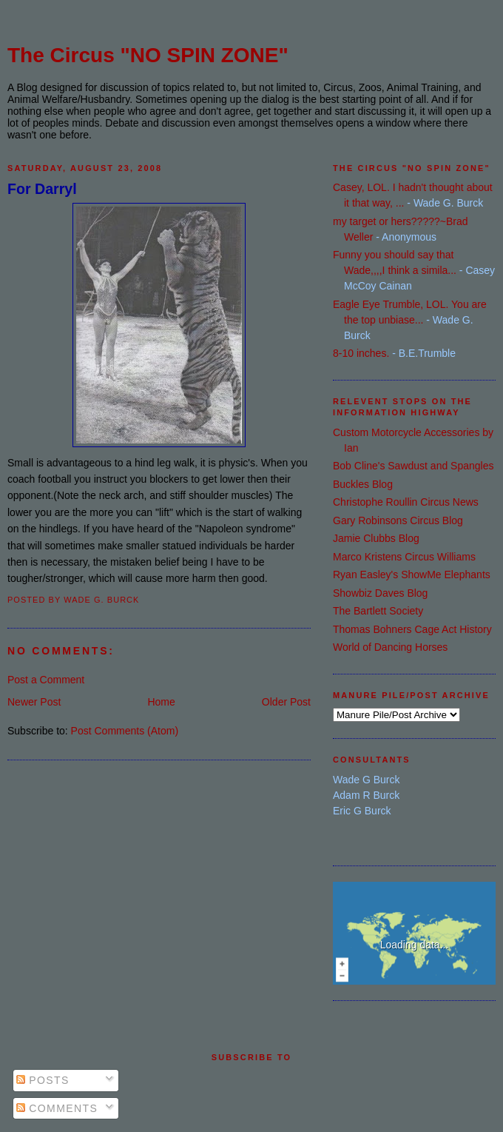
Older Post (286, 702)
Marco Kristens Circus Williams (404, 557)
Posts (43, 1080)
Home (161, 702)
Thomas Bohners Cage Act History (412, 629)
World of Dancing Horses (390, 647)
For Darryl (42, 189)
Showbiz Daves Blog (380, 593)
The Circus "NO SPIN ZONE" (147, 55)
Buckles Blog (363, 484)
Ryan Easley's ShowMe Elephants (411, 574)
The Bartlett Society (378, 611)
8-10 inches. (361, 353)
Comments (57, 1108)
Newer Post (34, 702)
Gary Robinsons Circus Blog (398, 520)
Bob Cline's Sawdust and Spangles (413, 466)
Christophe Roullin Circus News (406, 502)
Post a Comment (45, 680)
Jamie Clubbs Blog (376, 538)
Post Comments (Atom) (124, 731)
